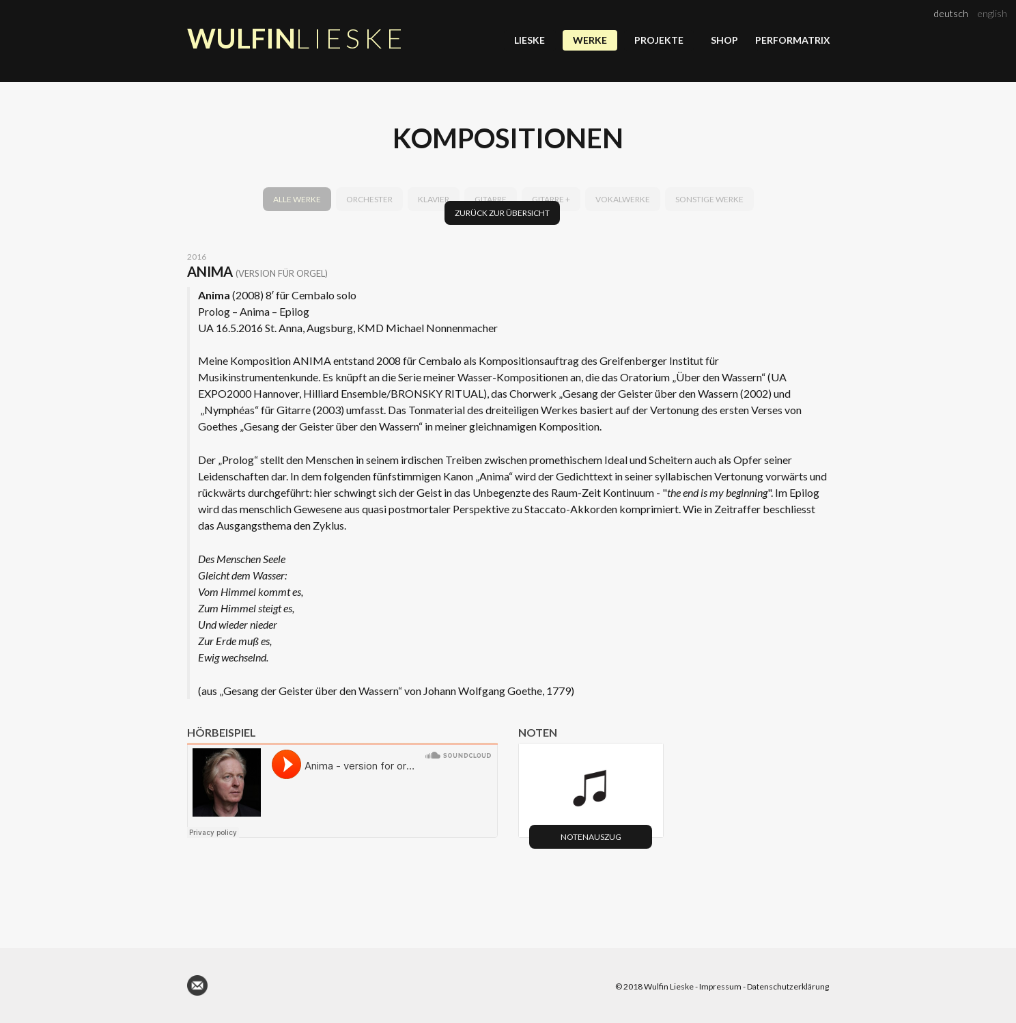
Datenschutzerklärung (788, 986)
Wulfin (296, 38)
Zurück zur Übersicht (502, 213)
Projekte (658, 40)
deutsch (951, 13)
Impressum (720, 986)
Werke (590, 40)
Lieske (529, 40)
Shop (724, 40)
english (992, 13)
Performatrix (792, 40)
